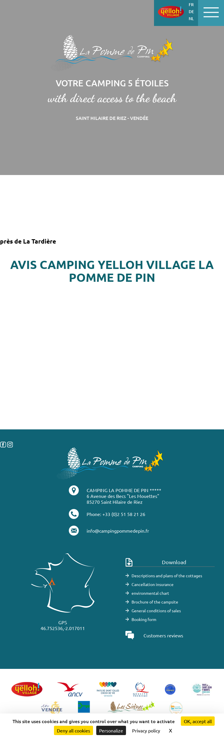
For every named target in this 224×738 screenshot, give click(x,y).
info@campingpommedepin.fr (118, 531)
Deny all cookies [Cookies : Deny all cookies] (73, 730)
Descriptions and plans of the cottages (167, 575)
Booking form (144, 619)
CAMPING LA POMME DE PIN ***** (124, 490)
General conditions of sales (156, 610)
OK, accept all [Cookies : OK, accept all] (198, 721)
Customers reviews (163, 635)
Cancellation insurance (153, 584)
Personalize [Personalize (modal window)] (111, 730)
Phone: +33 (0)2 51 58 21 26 (116, 514)
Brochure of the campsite (155, 601)
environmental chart (150, 593)
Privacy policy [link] (146, 730)
